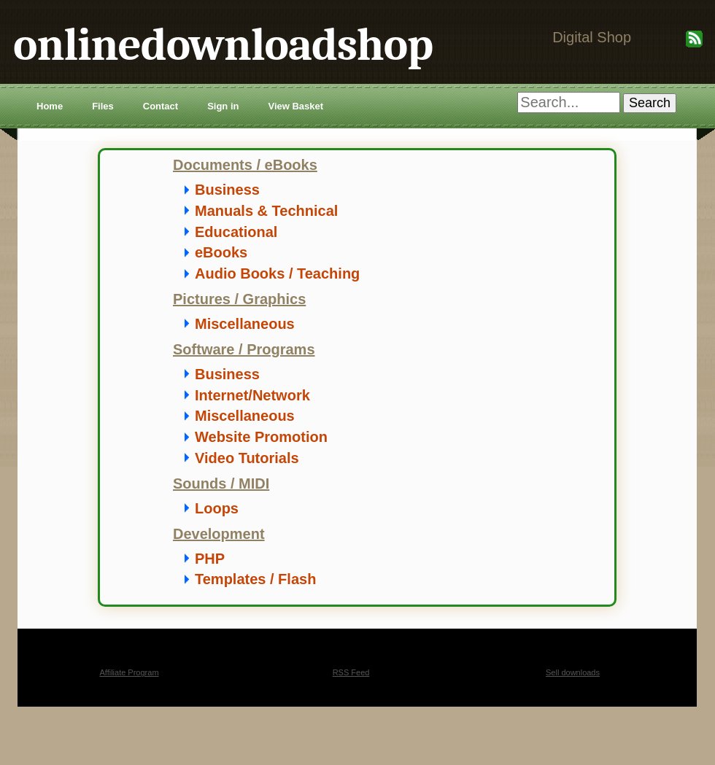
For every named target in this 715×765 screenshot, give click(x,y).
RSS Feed (351, 672)
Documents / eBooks (245, 165)
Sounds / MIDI (221, 483)
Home (49, 106)
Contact (160, 106)
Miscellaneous (245, 324)
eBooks (221, 252)
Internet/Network (252, 395)
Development (219, 534)
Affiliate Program (128, 672)
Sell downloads (573, 672)
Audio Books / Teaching (277, 273)
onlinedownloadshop (223, 44)
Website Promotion (261, 437)
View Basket (295, 106)
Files (103, 106)
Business (227, 190)
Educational (236, 232)
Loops (217, 508)
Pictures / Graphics (239, 299)
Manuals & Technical (266, 211)
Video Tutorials (247, 458)
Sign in (223, 106)
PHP (210, 559)
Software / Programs (244, 349)
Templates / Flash (255, 579)
